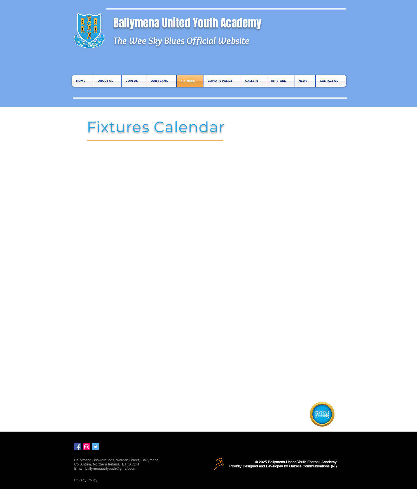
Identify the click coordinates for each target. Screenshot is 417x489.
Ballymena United (153, 23)
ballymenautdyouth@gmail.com (110, 468)
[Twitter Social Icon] (95, 446)
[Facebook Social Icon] (77, 446)
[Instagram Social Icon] (86, 446)
